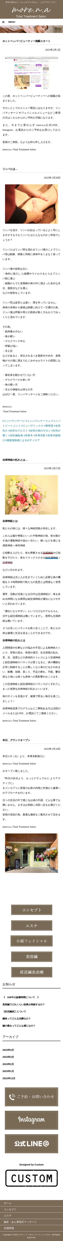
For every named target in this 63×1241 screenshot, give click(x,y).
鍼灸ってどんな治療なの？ (17, 1018)
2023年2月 (8, 1064)
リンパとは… (10, 168)
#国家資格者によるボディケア (23, 440)
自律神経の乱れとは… (15, 459)
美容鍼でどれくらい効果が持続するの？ (24, 1004)
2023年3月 (8, 1057)
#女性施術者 (15, 435)
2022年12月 (9, 1078)
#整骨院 (48, 425)
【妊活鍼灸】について (14, 1011)
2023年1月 (8, 1071)
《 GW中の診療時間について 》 (21, 997)
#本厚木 (28, 435)
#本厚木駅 (39, 435)
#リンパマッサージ (14, 420)
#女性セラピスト (18, 430)
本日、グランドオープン (16, 740)
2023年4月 (8, 1050)
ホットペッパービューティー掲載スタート (26, 41)
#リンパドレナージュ (38, 420)
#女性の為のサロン (40, 430)
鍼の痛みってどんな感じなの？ (19, 1025)
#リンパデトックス (32, 425)
